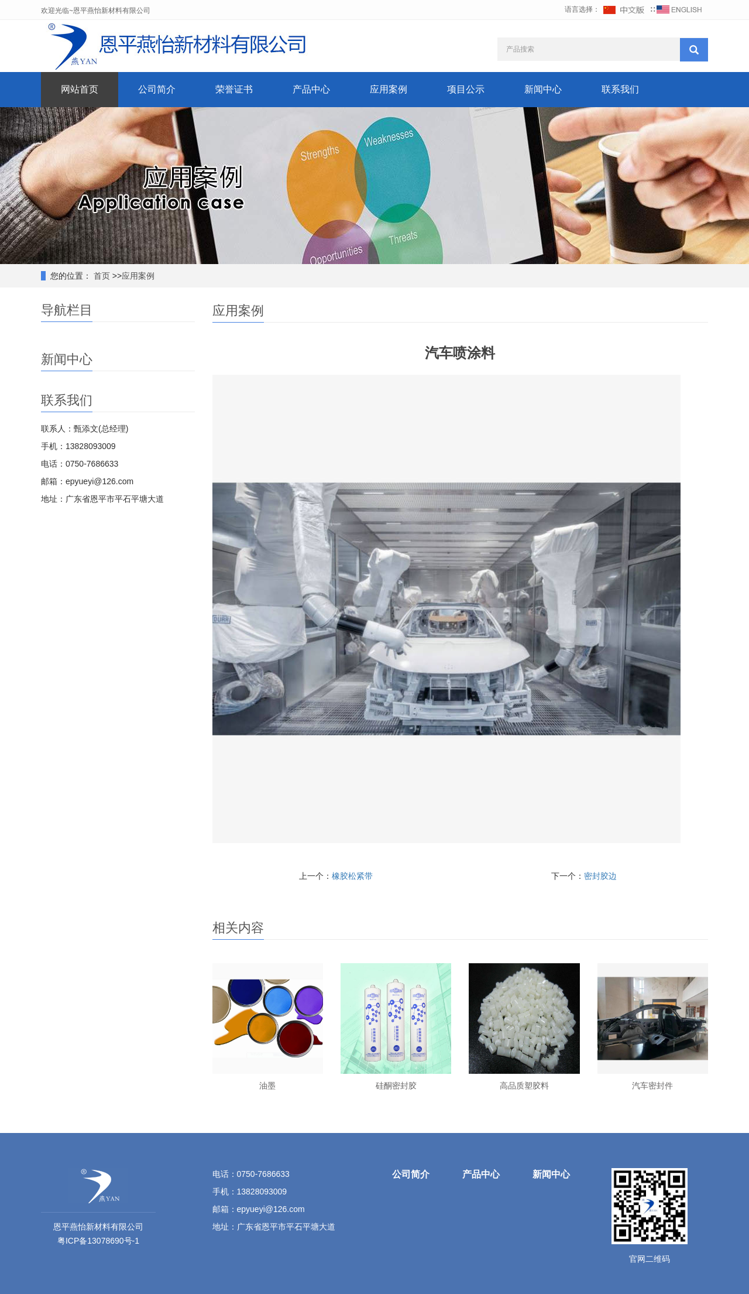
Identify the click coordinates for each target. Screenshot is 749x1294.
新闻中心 (543, 89)
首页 (100, 275)
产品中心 (311, 89)
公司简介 (157, 89)
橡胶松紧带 (352, 876)
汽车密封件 (652, 1085)
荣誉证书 (234, 89)
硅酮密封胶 (396, 1085)
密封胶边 (600, 876)
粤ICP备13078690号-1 (98, 1240)
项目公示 (466, 89)
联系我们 (620, 89)
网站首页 (79, 89)
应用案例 (388, 89)
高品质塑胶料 (524, 1085)
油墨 (267, 1085)
